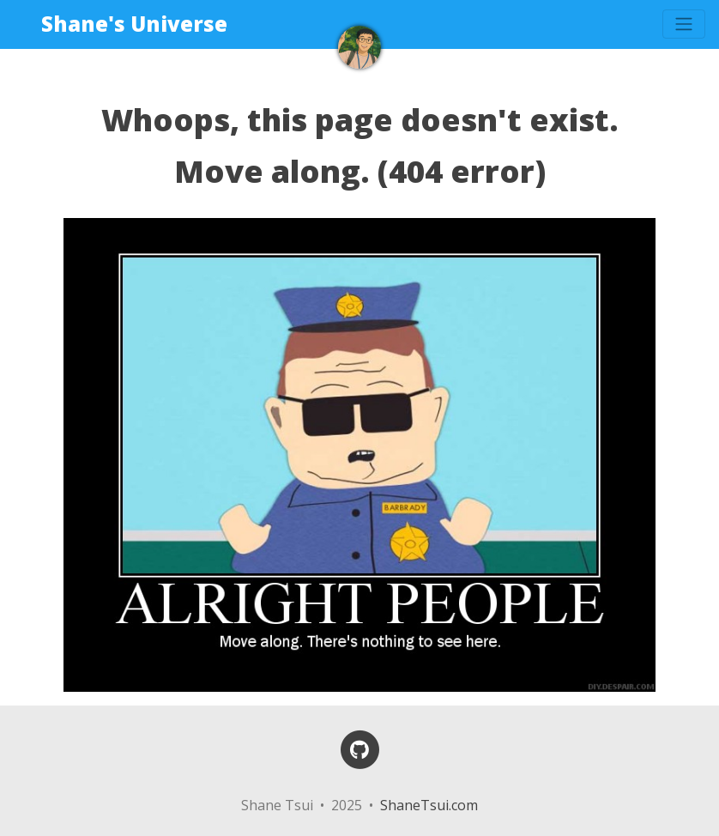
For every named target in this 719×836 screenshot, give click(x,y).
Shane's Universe (134, 23)
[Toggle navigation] (683, 24)
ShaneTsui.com (429, 805)
